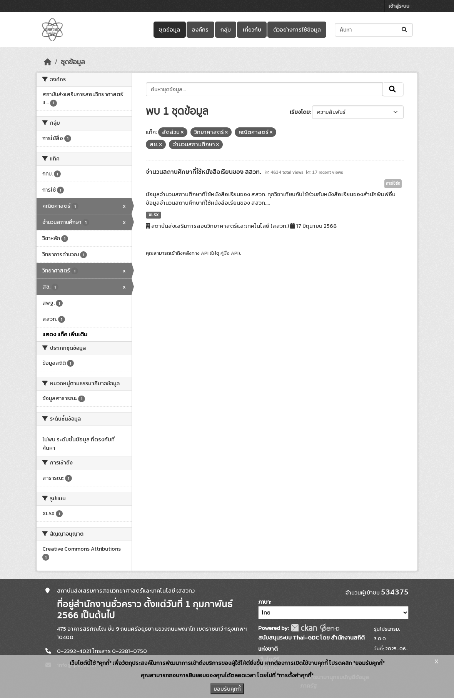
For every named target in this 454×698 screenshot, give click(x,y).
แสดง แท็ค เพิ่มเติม (64, 334)
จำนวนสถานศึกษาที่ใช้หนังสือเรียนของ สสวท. (204, 172)
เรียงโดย (300, 112)
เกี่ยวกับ (252, 29)
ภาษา (264, 602)
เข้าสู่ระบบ (399, 6)
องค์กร (200, 29)
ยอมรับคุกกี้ (227, 689)
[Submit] (405, 30)
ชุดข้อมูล (169, 29)
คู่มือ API (229, 253)
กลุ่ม (225, 29)
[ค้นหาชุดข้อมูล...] (374, 30)
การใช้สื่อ (393, 183)
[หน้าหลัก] (48, 62)
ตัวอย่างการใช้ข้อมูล (297, 29)
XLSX (154, 215)
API (205, 253)
